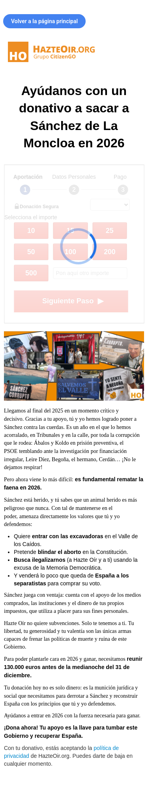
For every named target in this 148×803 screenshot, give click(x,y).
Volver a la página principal (44, 21)
